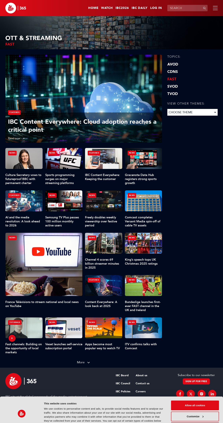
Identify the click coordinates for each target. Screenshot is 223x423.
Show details (52, 416)
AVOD (172, 64)
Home (93, 8)
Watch (107, 8)
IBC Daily (140, 8)
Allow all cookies (195, 387)
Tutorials (14, 322)
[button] (215, 8)
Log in (156, 8)
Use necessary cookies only (195, 409)
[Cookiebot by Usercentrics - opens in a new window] (21, 416)
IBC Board (122, 375)
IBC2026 (122, 8)
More (81, 362)
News (12, 237)
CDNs (172, 71)
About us (141, 375)
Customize (195, 398)
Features (14, 112)
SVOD (172, 86)
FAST (171, 79)
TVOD (172, 93)
